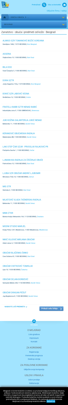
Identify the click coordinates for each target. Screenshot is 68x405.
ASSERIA (7, 54)
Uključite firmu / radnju (57, 11)
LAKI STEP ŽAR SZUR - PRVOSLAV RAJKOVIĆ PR (25, 146)
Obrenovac (35, 110)
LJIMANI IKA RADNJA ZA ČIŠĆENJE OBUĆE (23, 160)
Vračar (28, 97)
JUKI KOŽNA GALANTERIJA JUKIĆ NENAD (22, 120)
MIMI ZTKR (8, 213)
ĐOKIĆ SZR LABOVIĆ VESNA (16, 93)
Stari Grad (30, 57)
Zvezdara (40, 217)
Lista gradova (34, 334)
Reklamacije (34, 383)
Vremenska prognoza (34, 355)
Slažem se (51, 401)
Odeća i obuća (17, 17)
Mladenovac (43, 230)
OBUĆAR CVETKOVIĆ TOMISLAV (18, 266)
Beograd (8, 24)
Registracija (34, 352)
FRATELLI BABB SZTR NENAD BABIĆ (20, 107)
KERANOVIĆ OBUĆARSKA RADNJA (19, 133)
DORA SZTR (8, 80)
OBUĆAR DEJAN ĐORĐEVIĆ (15, 279)
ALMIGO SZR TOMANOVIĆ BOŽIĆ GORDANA (23, 40)
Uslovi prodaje (34, 380)
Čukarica (24, 270)
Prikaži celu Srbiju (49, 308)
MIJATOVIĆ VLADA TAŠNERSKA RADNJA (22, 199)
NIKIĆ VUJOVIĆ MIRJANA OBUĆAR (19, 239)
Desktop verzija (34, 359)
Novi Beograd (32, 44)
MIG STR (7, 186)
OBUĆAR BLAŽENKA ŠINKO (15, 253)
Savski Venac (30, 124)
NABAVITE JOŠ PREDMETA (15, 307)
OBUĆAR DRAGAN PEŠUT (14, 292)
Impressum (34, 338)
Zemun (31, 177)
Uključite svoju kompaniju (34, 369)
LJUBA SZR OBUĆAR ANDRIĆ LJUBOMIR (21, 173)
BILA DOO (7, 67)
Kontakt (34, 342)
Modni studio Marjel (14, 226)
